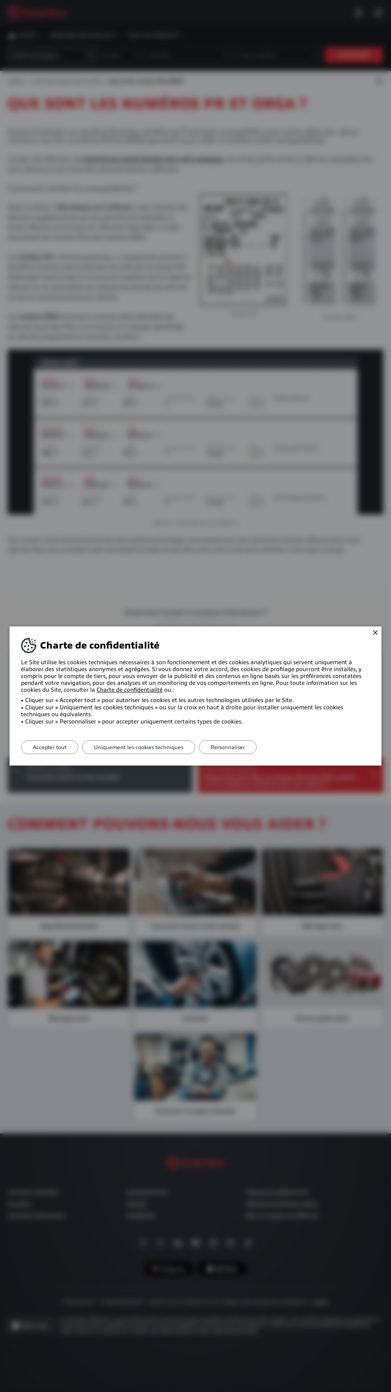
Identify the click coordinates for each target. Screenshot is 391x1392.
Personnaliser (228, 747)
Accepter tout (49, 747)
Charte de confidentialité (130, 690)
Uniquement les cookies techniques (138, 747)
